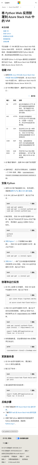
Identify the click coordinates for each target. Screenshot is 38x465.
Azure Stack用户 (14, 7)
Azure (4, 7)
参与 (27, 456)
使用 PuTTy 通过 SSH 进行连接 (21, 191)
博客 (21, 456)
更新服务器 (6, 39)
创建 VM (6, 31)
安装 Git (8, 261)
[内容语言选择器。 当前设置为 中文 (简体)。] (7, 438)
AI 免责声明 (5, 456)
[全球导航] (2, 3)
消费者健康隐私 (13, 459)
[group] (20, 209)
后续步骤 (6, 41)
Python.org (9, 424)
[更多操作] (34, 7)
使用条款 (25, 459)
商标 (3, 462)
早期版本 (14, 456)
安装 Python (7, 34)
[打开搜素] (36, 3)
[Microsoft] (19, 2)
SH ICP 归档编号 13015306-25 (11, 448)
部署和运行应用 (8, 36)
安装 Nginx (9, 241)
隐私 (26, 451)
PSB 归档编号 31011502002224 (11, 451)
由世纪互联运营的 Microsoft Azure (12, 453)
